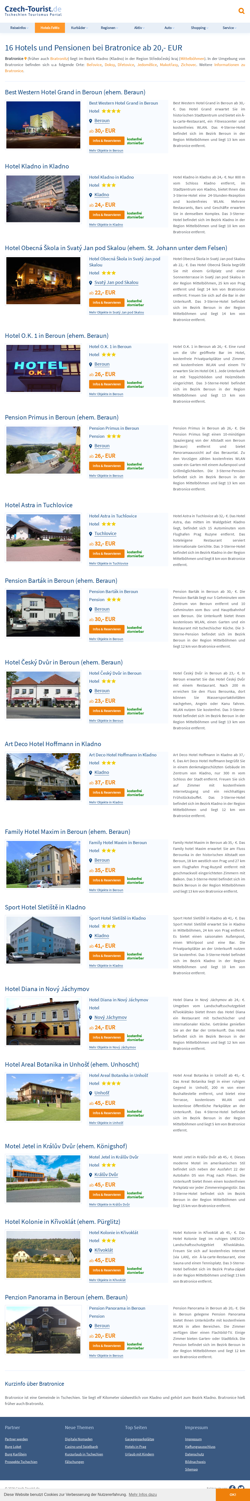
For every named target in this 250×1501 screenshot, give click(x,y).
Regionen (109, 27)
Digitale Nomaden (79, 1439)
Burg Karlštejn (16, 1454)
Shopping (200, 27)
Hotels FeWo (50, 27)
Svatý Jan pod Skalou (116, 282)
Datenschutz (194, 1454)
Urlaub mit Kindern (139, 1454)
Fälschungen (74, 1461)
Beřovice (94, 64)
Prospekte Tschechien (21, 1461)
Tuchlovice (105, 533)
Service (230, 27)
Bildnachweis (195, 1461)
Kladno (101, 194)
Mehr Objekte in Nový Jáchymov (112, 1047)
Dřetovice (126, 64)
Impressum (193, 1439)
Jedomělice (147, 64)
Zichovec (188, 64)
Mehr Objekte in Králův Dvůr (109, 1204)
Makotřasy (169, 64)
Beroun (102, 120)
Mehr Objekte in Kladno (106, 225)
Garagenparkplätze (139, 1439)
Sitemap (191, 1469)
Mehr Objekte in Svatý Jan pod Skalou (116, 312)
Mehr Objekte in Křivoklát (107, 1280)
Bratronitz (59, 58)
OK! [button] (233, 1495)
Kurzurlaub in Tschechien (84, 1454)
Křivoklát (103, 1250)
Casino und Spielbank (81, 1446)
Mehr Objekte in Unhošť (106, 1123)
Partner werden (16, 1439)
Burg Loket (13, 1446)
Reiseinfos (19, 27)
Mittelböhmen (192, 58)
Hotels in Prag (135, 1446)
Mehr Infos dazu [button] (143, 1494)
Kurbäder (79, 27)
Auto (170, 27)
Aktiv (139, 27)
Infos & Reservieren (107, 140)
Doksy (110, 64)
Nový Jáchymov (110, 1017)
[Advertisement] (129, 10)
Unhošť (101, 1093)
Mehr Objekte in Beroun (106, 150)
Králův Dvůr (106, 1174)
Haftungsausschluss (200, 1446)
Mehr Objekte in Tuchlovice (108, 563)
